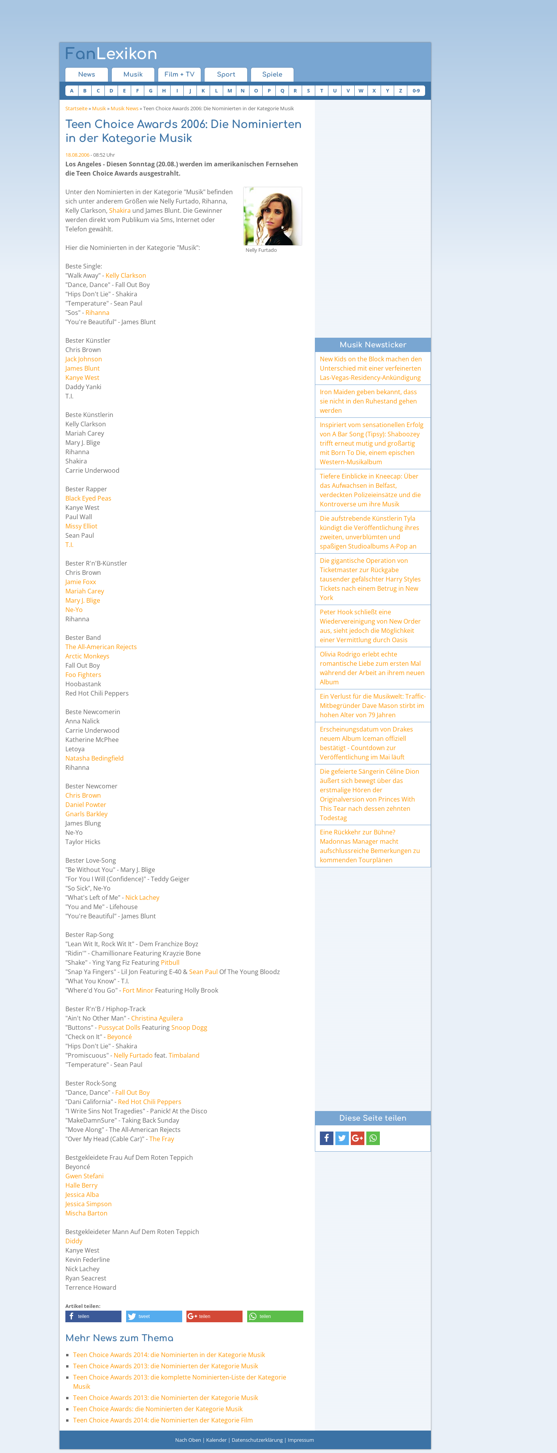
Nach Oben (188, 1439)
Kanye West (82, 377)
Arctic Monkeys (87, 656)
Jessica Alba (82, 1194)
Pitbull (170, 962)
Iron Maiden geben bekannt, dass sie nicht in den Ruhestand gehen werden (368, 401)
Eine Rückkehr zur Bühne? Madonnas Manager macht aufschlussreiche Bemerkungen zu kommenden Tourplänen (370, 846)
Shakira (120, 210)
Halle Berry (81, 1185)
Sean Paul (203, 972)
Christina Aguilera (157, 1018)
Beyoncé (119, 1036)
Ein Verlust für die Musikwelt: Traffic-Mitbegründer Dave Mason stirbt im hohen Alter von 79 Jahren (373, 705)
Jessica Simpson (88, 1204)
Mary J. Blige (82, 600)
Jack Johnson (83, 359)
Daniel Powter (85, 804)
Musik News (124, 108)
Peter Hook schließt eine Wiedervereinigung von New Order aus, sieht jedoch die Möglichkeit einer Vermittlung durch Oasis (370, 626)
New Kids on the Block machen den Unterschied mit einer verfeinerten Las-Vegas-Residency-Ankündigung (371, 368)
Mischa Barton (86, 1213)
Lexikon (111, 54)
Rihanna (97, 312)
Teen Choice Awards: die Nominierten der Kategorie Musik (158, 1409)
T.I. (69, 544)
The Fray (161, 1139)
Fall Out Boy (132, 1092)
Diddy (73, 1241)
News (86, 74)
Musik (133, 74)
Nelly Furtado (133, 1055)
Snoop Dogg (189, 1027)
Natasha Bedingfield (94, 758)
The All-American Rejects (101, 647)
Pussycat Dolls (119, 1027)
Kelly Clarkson (126, 275)
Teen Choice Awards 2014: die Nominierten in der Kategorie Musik (169, 1354)
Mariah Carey (84, 591)
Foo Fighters (83, 674)
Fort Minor (138, 990)
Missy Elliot (81, 526)
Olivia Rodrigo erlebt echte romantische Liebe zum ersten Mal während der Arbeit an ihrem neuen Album (372, 668)
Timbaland (184, 1055)
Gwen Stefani (84, 1176)
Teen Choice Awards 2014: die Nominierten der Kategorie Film (163, 1420)
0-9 (416, 90)
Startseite (76, 108)
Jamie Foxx (80, 582)
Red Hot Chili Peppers (149, 1101)
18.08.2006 (77, 154)
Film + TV (180, 74)
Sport (226, 74)
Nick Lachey (142, 897)
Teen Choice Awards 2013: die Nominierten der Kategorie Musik (165, 1366)
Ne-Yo (74, 609)
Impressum (301, 1439)
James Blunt (82, 368)
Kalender (216, 1439)
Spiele (272, 74)
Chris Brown (83, 795)
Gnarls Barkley (86, 814)
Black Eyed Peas (88, 498)
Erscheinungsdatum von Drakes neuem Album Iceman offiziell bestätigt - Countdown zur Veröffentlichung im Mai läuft (366, 743)
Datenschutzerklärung (257, 1439)
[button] (93, 1316)
